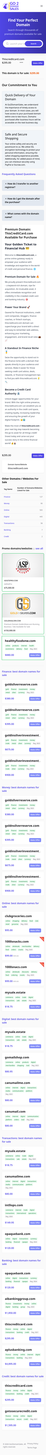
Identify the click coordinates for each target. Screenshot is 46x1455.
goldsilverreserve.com (21, 684)
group (23, 1307)
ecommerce (10, 649)
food (26, 649)
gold (7, 689)
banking (8, 1242)
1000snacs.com (16, 967)
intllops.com (14, 1205)
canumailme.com (17, 1083)
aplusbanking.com (18, 1350)
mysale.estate (15, 992)
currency (21, 692)
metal (8, 692)
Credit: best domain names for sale (23, 1376)
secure (19, 1419)
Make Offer (38, 63)
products (16, 646)
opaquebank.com (17, 1234)
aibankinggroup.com (20, 1299)
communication (18, 1091)
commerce (9, 997)
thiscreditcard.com (18, 468)
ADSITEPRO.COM (11, 580)
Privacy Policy (32, 1443)
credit (27, 1332)
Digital (6, 516)
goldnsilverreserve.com (22, 710)
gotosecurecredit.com (21, 1411)
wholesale (16, 946)
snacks (20, 950)
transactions (10, 1001)
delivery (19, 649)
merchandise (26, 946)
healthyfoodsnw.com (20, 641)
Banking (7, 530)
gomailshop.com (17, 1057)
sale (18, 1001)
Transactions (9, 523)
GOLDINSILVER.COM (12, 621)
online (8, 646)
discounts (25, 972)
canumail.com (15, 1111)
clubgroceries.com (18, 916)
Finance (7, 497)
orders (13, 950)
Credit (6, 536)
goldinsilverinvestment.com (25, 761)
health (31, 646)
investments (23, 689)
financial (17, 1242)
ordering (14, 975)
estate (24, 1001)
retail (7, 924)
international (21, 1213)
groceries (15, 924)
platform (29, 1091)
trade (7, 743)
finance (13, 689)
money (32, 689)
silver (14, 692)
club (36, 921)
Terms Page (32, 1447)
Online (6, 510)
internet (24, 646)
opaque (25, 1242)
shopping (16, 921)
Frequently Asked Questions (19, 174)
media (8, 1091)
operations (32, 1213)
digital (31, 997)
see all (39, 548)
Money (6, 503)
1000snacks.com (17, 941)
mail (27, 1065)
